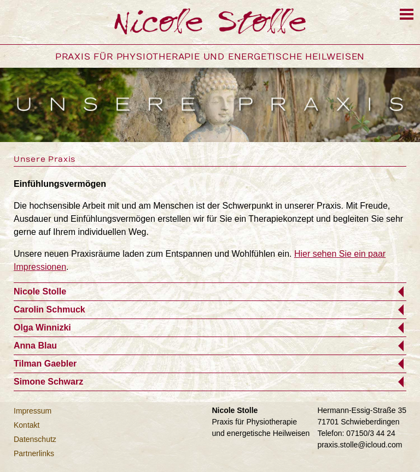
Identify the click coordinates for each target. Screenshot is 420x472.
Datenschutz (35, 439)
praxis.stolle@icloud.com (359, 444)
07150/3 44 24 (370, 433)
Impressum (32, 410)
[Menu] (406, 14)
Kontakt (26, 425)
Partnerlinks (34, 453)
